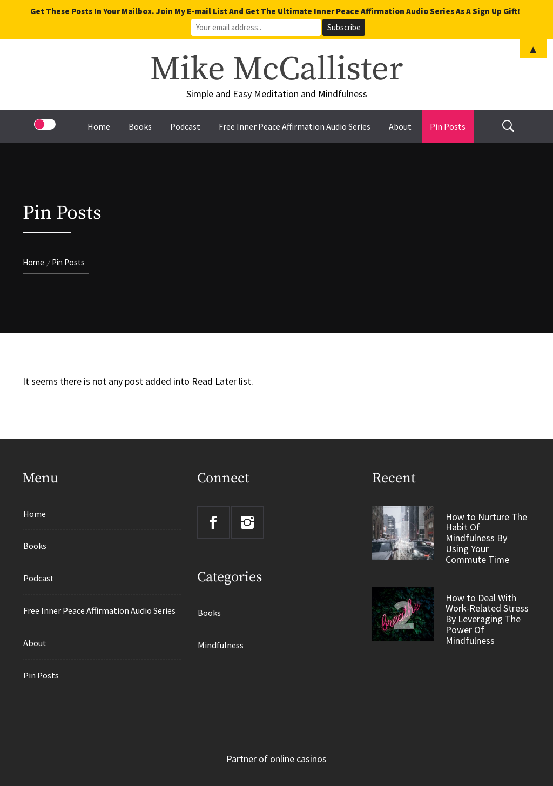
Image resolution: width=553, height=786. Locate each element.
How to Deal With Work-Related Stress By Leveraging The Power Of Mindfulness (487, 619)
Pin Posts (448, 126)
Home (98, 126)
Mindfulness (221, 645)
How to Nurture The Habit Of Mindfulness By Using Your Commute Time (486, 538)
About (400, 126)
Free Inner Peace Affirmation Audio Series (294, 126)
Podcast (185, 126)
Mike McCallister (276, 70)
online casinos (298, 759)
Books (140, 126)
